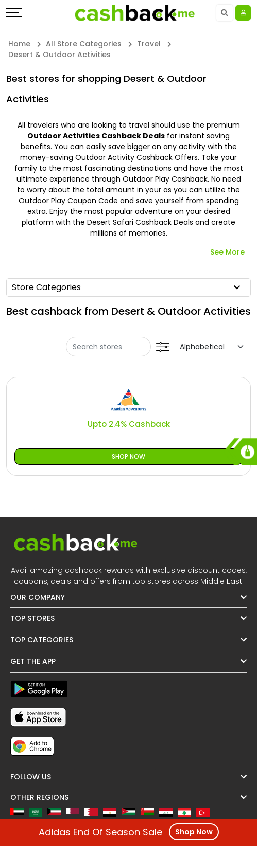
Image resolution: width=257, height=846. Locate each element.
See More (227, 252)
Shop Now (128, 456)
